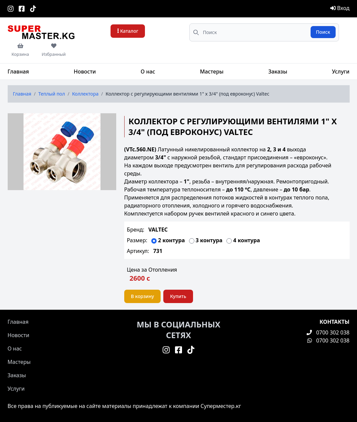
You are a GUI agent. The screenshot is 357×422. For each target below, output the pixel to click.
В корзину (142, 296)
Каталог (127, 31)
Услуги (340, 71)
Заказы (277, 71)
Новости (85, 71)
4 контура (246, 240)
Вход (339, 8)
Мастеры (212, 71)
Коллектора (85, 94)
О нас (148, 71)
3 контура (210, 240)
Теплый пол (51, 94)
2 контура (172, 240)
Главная (18, 71)
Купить (178, 296)
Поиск (323, 32)
